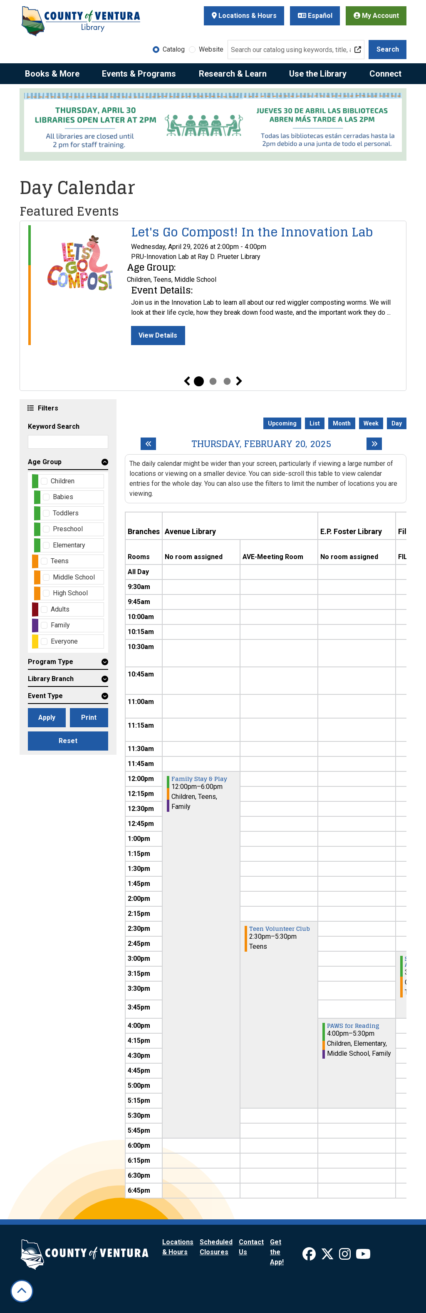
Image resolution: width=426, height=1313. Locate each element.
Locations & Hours (244, 16)
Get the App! (277, 1252)
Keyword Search (53, 426)
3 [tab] (227, 381)
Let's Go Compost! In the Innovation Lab (252, 232)
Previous (187, 381)
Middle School (74, 577)
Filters (47, 407)
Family (60, 625)
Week (371, 423)
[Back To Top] (21, 1291)
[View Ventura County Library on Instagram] (345, 1257)
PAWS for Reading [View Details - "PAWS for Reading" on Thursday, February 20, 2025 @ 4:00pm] (353, 1026)
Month (342, 423)
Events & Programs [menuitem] (139, 74)
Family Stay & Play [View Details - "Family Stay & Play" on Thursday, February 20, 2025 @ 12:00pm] (199, 779)
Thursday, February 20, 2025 (261, 443)
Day (396, 423)
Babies (63, 497)
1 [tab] (199, 381)
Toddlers (66, 513)
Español (315, 16)
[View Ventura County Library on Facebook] (309, 1257)
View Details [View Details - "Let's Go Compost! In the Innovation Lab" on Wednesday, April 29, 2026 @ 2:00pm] (158, 335)
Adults (60, 609)
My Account (376, 16)
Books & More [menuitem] (52, 74)
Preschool (68, 529)
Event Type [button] (45, 696)
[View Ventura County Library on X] (328, 1257)
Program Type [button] (50, 662)
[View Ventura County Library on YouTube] (363, 1257)
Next (239, 381)
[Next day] (374, 444)
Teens (60, 561)
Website (211, 49)
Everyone (64, 641)
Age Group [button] (45, 462)
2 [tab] (213, 381)
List (315, 423)
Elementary (69, 545)
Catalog (174, 49)
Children (62, 481)
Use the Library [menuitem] (318, 74)
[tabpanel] (213, 285)
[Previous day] (148, 444)
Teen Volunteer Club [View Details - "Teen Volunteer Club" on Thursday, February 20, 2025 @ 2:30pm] (279, 929)
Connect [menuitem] (385, 74)
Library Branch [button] (51, 679)
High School (70, 593)
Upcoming (282, 423)
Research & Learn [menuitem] (233, 74)
